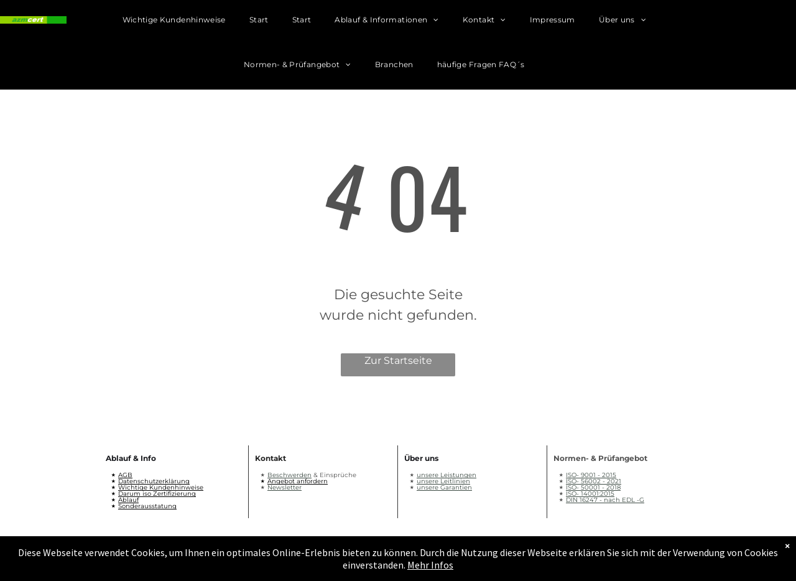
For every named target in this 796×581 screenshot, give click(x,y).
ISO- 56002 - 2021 (593, 481)
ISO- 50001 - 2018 (593, 487)
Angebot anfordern (297, 481)
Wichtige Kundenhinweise (160, 487)
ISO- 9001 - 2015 (591, 475)
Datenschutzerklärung (154, 481)
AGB (125, 475)
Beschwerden (289, 475)
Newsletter (284, 487)
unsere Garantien (444, 487)
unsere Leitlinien (443, 481)
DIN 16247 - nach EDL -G (605, 500)
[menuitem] (186, 22)
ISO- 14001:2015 (590, 494)
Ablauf (128, 500)
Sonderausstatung (147, 506)
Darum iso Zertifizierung (157, 494)
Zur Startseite (398, 360)
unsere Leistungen (446, 475)
